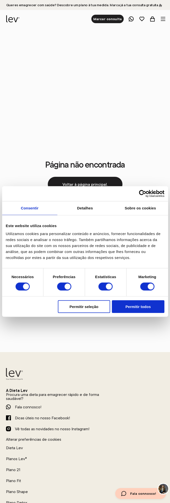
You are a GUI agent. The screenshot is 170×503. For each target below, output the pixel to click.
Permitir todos (138, 306)
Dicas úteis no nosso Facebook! (42, 417)
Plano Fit (13, 480)
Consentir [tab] (30, 208)
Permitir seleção (83, 306)
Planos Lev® (16, 458)
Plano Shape (17, 491)
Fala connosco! (28, 406)
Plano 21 (13, 469)
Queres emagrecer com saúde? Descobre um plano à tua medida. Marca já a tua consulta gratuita (84, 5)
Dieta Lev (14, 447)
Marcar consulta (107, 19)
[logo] (12, 19)
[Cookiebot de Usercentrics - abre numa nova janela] (142, 193)
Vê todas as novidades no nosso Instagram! (52, 428)
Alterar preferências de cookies (33, 439)
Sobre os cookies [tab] (140, 208)
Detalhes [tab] (85, 208)
